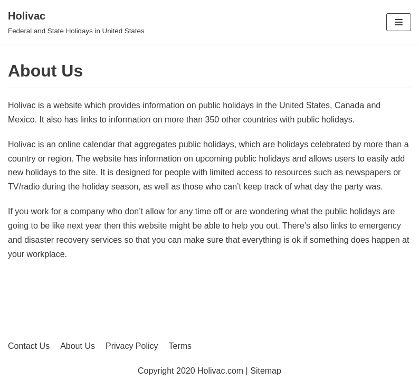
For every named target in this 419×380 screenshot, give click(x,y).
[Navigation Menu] (398, 22)
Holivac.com (220, 370)
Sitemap (265, 370)
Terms (180, 345)
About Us (77, 345)
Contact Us (29, 345)
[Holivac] (76, 22)
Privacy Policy (132, 345)
